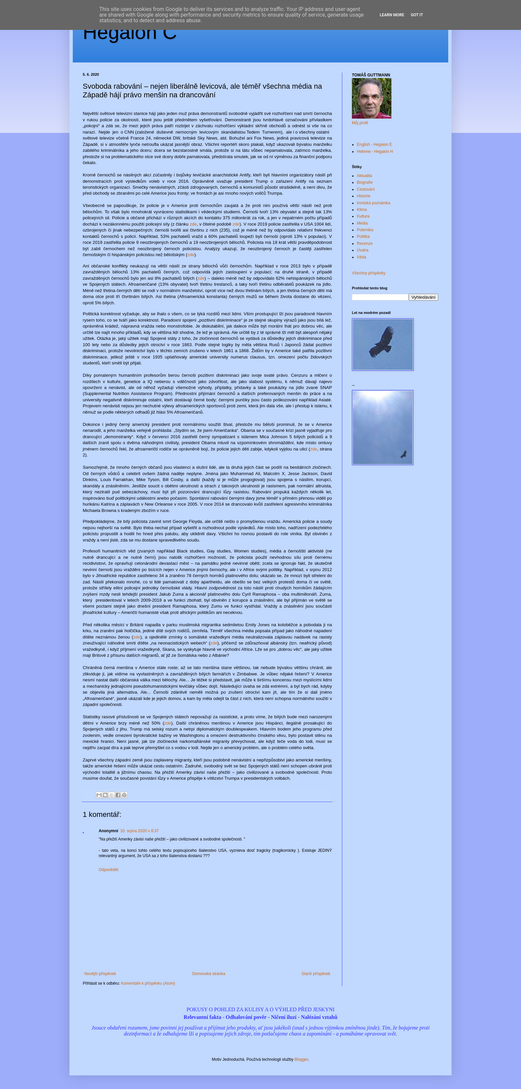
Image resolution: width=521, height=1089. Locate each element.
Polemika (365, 230)
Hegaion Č (130, 32)
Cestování (366, 189)
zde (193, 224)
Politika (363, 236)
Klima (362, 209)
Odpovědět (108, 869)
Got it (417, 15)
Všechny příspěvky (368, 273)
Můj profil (360, 123)
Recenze (364, 243)
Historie (363, 196)
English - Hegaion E (374, 144)
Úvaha (362, 250)
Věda (361, 257)
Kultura (363, 216)
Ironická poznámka (373, 203)
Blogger (301, 1059)
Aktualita (364, 175)
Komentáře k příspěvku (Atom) (148, 983)
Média (362, 223)
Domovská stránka (208, 973)
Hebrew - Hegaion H (375, 151)
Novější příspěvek (100, 973)
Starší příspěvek (315, 973)
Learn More (392, 15)
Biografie (364, 182)
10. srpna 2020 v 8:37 (139, 831)
